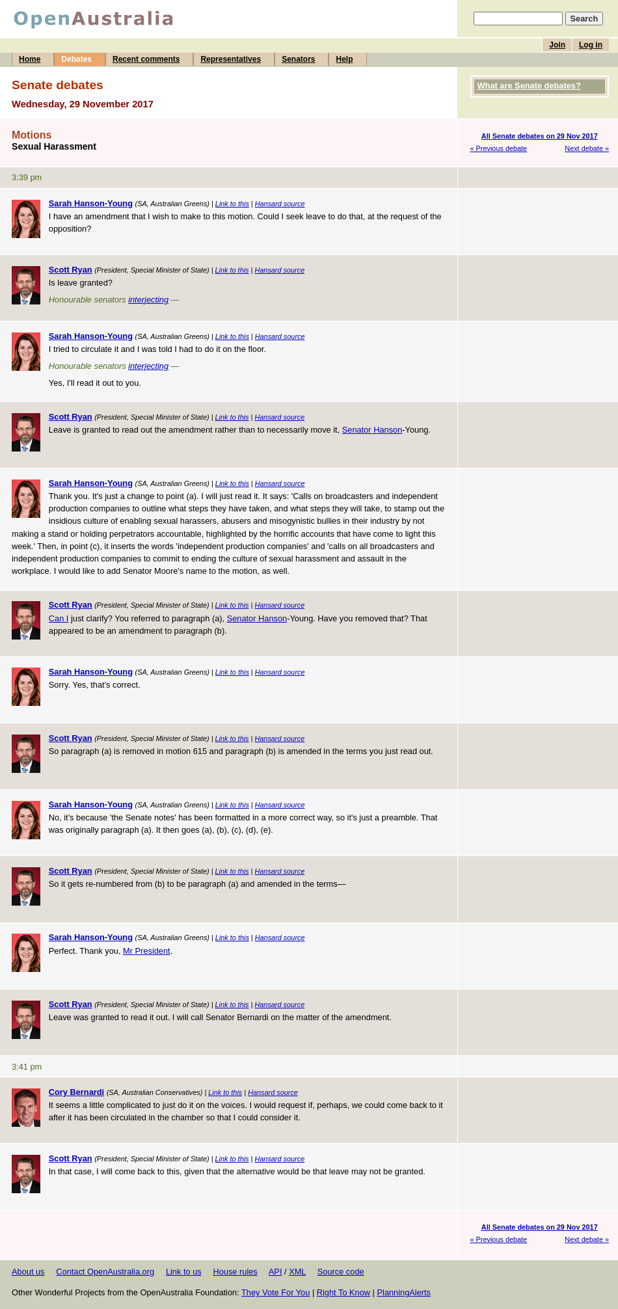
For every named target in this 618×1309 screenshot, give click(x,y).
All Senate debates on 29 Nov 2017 (539, 136)
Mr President (146, 951)
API (275, 1271)
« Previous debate (499, 148)
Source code (340, 1271)
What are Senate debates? (529, 85)
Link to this (232, 204)
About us (28, 1271)
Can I (59, 618)
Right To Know (343, 1292)
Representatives (230, 59)
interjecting (148, 299)
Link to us (184, 1271)
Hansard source (280, 204)
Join (557, 44)
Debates (76, 59)
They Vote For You (275, 1292)
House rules (235, 1271)
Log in (590, 44)
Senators (298, 59)
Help (344, 59)
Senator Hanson (372, 430)
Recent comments (146, 59)
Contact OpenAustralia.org (105, 1271)
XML (297, 1271)
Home (29, 59)
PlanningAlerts (404, 1292)
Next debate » (587, 148)
